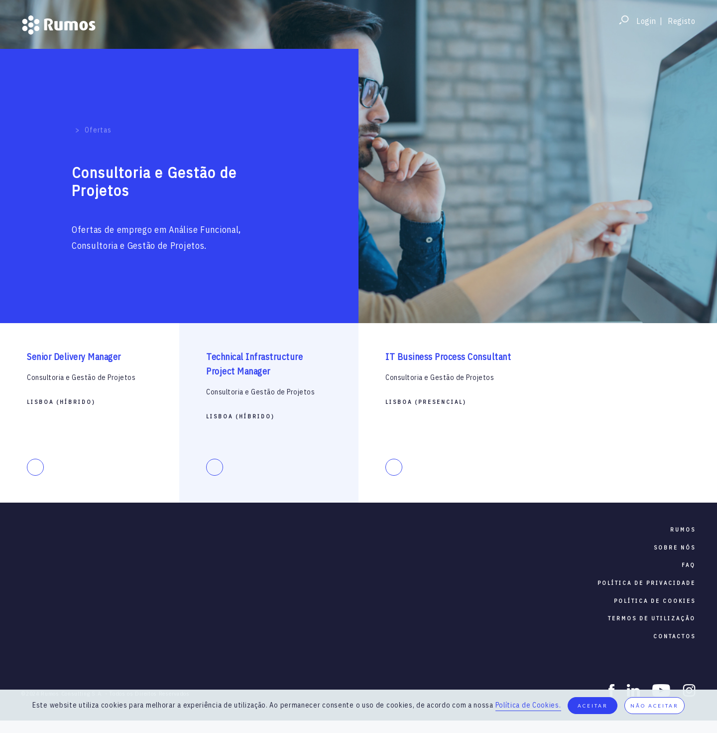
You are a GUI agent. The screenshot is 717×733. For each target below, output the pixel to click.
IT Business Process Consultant (448, 357)
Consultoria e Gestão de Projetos (81, 377)
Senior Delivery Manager (74, 357)
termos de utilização (652, 618)
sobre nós (675, 547)
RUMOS (683, 529)
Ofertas (98, 119)
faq (689, 564)
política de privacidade (647, 582)
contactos (674, 636)
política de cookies (655, 600)
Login (646, 21)
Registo (682, 21)
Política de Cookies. (528, 705)
